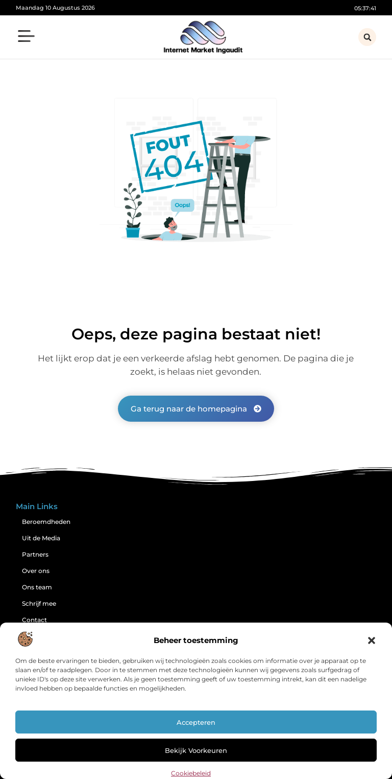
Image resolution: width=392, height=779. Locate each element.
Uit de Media (41, 538)
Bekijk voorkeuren (196, 750)
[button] (371, 640)
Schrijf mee (39, 603)
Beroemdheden (46, 521)
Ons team (37, 587)
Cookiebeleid (191, 773)
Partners (35, 554)
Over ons (36, 571)
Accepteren (196, 722)
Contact (34, 620)
